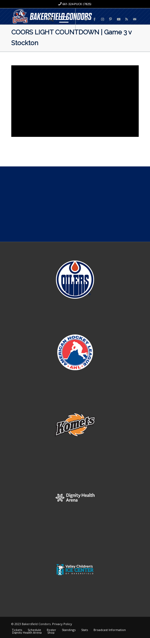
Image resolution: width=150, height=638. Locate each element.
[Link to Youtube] (119, 19)
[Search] (48, 19)
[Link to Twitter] (86, 19)
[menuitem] (48, 19)
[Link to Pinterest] (110, 19)
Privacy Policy (62, 624)
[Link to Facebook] (94, 19)
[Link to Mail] (135, 19)
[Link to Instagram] (102, 19)
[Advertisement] (75, 204)
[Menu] (61, 19)
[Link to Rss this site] (127, 19)
